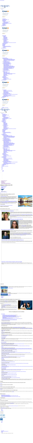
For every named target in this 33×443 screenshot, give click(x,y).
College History (4, 24)
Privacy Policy (2, 430)
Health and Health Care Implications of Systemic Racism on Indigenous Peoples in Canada (9, 395)
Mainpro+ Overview (5, 71)
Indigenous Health (4, 164)
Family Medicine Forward (6, 22)
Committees (4, 47)
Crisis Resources (2, 188)
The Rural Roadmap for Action (5, 96)
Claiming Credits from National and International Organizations (9, 73)
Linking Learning (5, 74)
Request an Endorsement (6, 160)
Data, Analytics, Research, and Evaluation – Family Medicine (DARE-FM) (10, 94)
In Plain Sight (4, 317)
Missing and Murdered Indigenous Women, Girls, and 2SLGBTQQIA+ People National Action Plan (12, 318)
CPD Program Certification (5, 77)
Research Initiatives (5, 162)
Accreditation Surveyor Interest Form (7, 62)
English (2, 167)
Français (2, 168)
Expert (8, 295)
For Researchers (4, 44)
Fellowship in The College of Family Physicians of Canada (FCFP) (10, 42)
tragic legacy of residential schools (7, 304)
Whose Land (2, 340)
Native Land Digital (3, 338)
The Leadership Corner (5, 114)
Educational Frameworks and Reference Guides (7, 63)
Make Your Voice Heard (6, 159)
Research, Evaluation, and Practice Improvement (7, 161)
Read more (1, 383)
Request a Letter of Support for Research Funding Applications (9, 163)
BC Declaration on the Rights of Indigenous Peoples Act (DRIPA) (9, 316)
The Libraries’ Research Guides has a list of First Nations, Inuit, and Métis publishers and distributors (10, 377)
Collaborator (9, 294)
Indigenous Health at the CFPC (4, 180)
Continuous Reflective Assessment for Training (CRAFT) (9, 67)
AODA (2, 431)
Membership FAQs (5, 37)
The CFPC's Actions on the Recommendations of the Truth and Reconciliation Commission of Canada (10, 396)
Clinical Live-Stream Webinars (5, 107)
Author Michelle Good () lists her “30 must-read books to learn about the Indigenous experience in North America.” (13, 371)
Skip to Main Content (2, 0)
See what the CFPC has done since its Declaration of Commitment (6, 205)
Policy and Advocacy (4, 157)
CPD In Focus (5, 78)
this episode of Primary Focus (20, 217)
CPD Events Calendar (5, 79)
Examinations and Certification (5, 58)
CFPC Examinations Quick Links (7, 61)
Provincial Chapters (4, 25)
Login (1, 169)
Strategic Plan (4, 21)
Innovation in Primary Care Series (7, 93)
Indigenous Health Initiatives (4, 186)
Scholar (2, 297)
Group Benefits (5, 40)
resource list (15, 307)
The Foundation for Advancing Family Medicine (7, 23)
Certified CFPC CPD (4, 76)
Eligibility (5, 36)
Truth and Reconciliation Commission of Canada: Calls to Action (8, 315)
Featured (2, 187)
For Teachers (4, 45)
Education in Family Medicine (6, 69)
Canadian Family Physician (6, 41)
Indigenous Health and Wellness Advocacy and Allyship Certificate (26, 328)
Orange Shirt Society (4, 305)
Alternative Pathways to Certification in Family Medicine (9, 60)
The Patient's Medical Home (6, 92)
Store (1, 422)
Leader (2, 296)
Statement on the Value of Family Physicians (8, 90)
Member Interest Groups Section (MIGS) (7, 46)
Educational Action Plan (5, 134)
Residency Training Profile (6, 64)
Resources (2, 166)
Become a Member (4, 35)
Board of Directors (4, 20)
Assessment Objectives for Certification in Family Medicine (9, 66)
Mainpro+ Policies (5, 72)
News (3, 165)
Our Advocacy (5, 158)
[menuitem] (17, 168)
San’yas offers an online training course (5, 335)
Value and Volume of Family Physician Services (8, 91)
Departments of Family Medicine (7, 70)
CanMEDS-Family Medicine (6, 65)
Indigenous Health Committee (4, 196)
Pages (1, 409)
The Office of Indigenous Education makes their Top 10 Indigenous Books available (9, 374)
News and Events (3, 97)
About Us (2, 113)
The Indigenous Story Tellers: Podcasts (5, 357)
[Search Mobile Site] (2, 112)
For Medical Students (4, 43)
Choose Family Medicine (6, 39)
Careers (3, 170)
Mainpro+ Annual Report (6, 75)
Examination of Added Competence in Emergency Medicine (9, 59)
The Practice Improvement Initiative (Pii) (7, 95)
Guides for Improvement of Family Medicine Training (9, 68)
